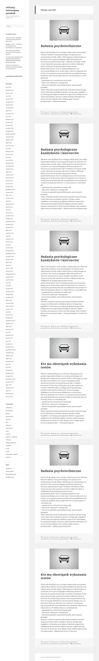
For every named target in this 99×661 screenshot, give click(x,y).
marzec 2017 (9, 338)
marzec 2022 (9, 207)
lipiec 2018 (9, 300)
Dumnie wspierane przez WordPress (51, 657)
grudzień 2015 (10, 373)
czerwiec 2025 (10, 113)
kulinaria (8, 425)
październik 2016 (10, 350)
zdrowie (8, 457)
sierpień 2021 (9, 227)
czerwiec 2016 (10, 361)
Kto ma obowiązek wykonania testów (63, 365)
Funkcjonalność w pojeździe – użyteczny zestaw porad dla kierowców (14, 39)
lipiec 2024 (9, 143)
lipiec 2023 (9, 172)
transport (8, 445)
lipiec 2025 (9, 111)
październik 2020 (10, 253)
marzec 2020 (9, 268)
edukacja (8, 419)
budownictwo (9, 416)
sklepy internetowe (11, 443)
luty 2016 (8, 367)
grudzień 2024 (10, 128)
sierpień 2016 (9, 356)
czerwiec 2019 (10, 280)
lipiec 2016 (9, 358)
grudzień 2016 (10, 347)
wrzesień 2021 (10, 224)
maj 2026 (8, 87)
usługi (7, 451)
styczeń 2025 (9, 125)
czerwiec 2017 (10, 329)
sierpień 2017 (9, 323)
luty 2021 (8, 245)
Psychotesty (54, 114)
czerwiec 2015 (10, 388)
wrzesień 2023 (10, 166)
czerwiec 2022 (10, 198)
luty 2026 (8, 96)
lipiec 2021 (9, 230)
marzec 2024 (9, 154)
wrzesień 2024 (10, 137)
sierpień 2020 (9, 259)
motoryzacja (9, 428)
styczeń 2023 (9, 183)
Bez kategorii (9, 410)
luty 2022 (8, 210)
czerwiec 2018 (10, 303)
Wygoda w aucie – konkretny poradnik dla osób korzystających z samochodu (14, 45)
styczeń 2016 (9, 370)
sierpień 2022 (9, 192)
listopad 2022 (9, 186)
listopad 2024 (9, 131)
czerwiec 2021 (10, 233)
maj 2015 (8, 391)
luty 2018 (8, 312)
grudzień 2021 (10, 216)
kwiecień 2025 (10, 119)
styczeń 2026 (9, 99)
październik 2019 (10, 274)
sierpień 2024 (9, 140)
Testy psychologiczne (63, 114)
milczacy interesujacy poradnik (12, 10)
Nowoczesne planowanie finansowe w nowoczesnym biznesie (13, 52)
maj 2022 (8, 201)
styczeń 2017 (9, 344)
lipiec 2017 (9, 326)
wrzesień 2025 (10, 108)
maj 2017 (8, 332)
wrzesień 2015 (10, 382)
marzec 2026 (9, 93)
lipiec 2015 (9, 385)
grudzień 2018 (10, 291)
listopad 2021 (9, 218)
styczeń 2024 (9, 160)
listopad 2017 (9, 318)
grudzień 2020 (10, 251)
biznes (7, 413)
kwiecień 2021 (10, 239)
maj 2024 (8, 148)
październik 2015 (10, 379)
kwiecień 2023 (10, 178)
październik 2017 (10, 320)
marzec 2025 (9, 122)
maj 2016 (8, 364)
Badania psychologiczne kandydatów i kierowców (60, 151)
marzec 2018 (9, 309)
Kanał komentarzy (11, 474)
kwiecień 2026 (10, 90)
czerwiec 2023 (10, 175)
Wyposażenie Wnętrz (12, 454)
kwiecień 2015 (10, 393)
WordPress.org (10, 477)
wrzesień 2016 (10, 353)
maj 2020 (8, 265)
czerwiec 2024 (10, 145)
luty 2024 (8, 157)
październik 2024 (10, 134)
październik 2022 (10, 189)
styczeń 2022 (9, 213)
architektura (9, 408)
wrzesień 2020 (10, 256)
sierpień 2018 (9, 297)
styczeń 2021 (9, 248)
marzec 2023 (9, 181)
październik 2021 (10, 221)
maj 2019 (8, 283)
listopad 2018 (9, 294)
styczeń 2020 (9, 271)
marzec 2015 (9, 396)
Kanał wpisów (10, 471)
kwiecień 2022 (10, 204)
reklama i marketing (11, 437)
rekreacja (8, 440)
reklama (8, 434)
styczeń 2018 (9, 315)
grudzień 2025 (10, 102)
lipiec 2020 (9, 262)
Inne (7, 422)
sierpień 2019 (9, 277)
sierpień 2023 (9, 169)
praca (7, 431)
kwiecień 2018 (10, 306)
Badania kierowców (68, 112)
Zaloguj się (9, 468)
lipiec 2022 (9, 195)
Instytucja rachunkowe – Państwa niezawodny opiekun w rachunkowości (14, 66)
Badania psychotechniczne (61, 46)
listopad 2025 (9, 105)
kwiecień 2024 (10, 151)
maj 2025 (8, 116)
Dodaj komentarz (76, 114)
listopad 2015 (9, 376)
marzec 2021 (9, 242)
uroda (7, 448)
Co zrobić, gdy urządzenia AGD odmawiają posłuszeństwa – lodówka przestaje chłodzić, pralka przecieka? (14, 59)
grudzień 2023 (10, 163)
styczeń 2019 (9, 288)
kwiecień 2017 (10, 335)
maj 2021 (8, 236)
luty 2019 (8, 286)
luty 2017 (8, 341)
